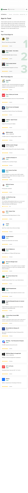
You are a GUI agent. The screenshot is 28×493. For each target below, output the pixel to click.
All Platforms (4, 14)
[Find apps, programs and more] (16, 9)
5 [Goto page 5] (20, 390)
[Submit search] (9, 9)
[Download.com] (4, 9)
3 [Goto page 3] (11, 390)
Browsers (10, 14)
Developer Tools (22, 14)
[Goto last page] (24, 391)
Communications (16, 14)
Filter (2, 31)
